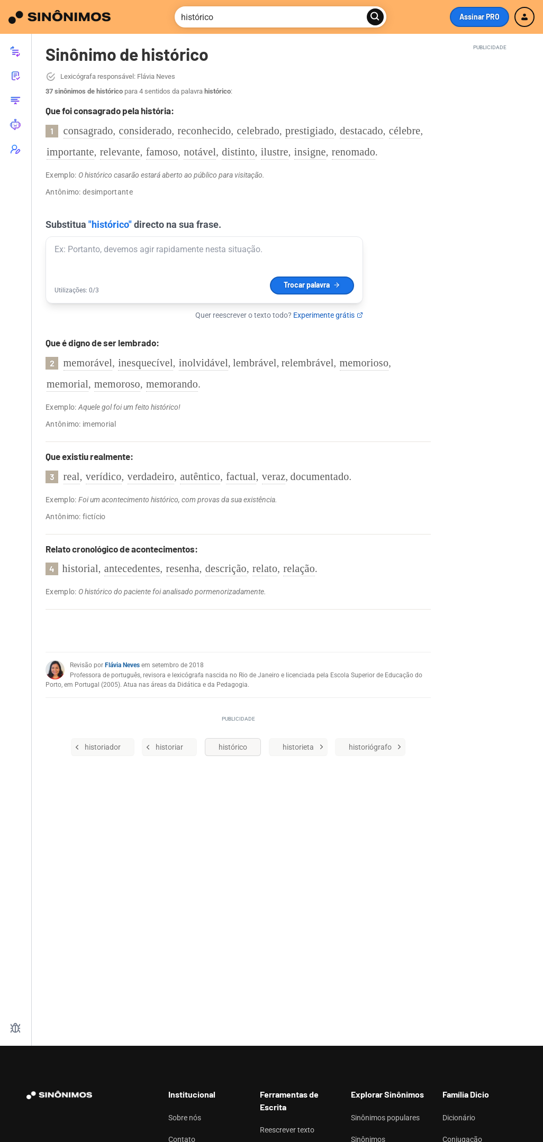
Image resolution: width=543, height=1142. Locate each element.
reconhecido (204, 130)
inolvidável (203, 363)
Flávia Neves (122, 665)
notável (200, 152)
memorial (67, 384)
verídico (104, 476)
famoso (162, 152)
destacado (361, 130)
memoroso (117, 384)
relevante (120, 152)
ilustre (274, 152)
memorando (172, 384)
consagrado (88, 130)
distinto (238, 152)
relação (299, 568)
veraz (274, 476)
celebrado (258, 130)
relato (264, 568)
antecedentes (132, 568)
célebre (405, 130)
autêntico (200, 476)
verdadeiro (151, 476)
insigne (310, 152)
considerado (145, 130)
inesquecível (145, 363)
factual (241, 476)
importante (70, 152)
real (72, 476)
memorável (88, 363)
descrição (226, 568)
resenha (183, 568)
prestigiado (309, 130)
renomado (353, 152)
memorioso (364, 363)
